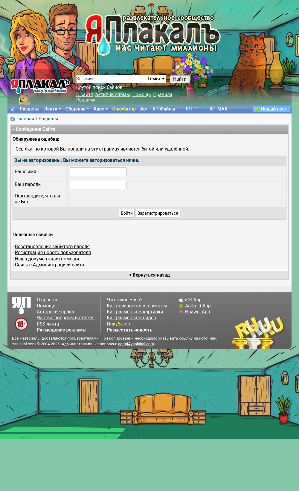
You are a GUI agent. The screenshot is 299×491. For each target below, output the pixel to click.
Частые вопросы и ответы (65, 317)
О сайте (84, 94)
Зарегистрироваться (158, 213)
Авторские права (55, 311)
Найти (180, 79)
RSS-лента (48, 324)
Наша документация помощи (47, 259)
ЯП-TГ (192, 109)
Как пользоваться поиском (137, 306)
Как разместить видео (131, 317)
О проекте (48, 300)
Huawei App (197, 311)
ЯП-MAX (219, 109)
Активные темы (112, 94)
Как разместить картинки (135, 311)
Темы (153, 79)
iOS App (193, 300)
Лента (50, 109)
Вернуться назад (151, 275)
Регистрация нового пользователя (53, 252)
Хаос (99, 109)
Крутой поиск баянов (99, 87)
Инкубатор (124, 109)
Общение (75, 109)
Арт (144, 109)
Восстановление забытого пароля (52, 246)
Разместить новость (129, 330)
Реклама (85, 100)
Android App (198, 306)
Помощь (141, 94)
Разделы (29, 109)
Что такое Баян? (124, 300)
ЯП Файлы (163, 109)
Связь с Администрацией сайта (49, 265)
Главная (25, 119)
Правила (162, 94)
